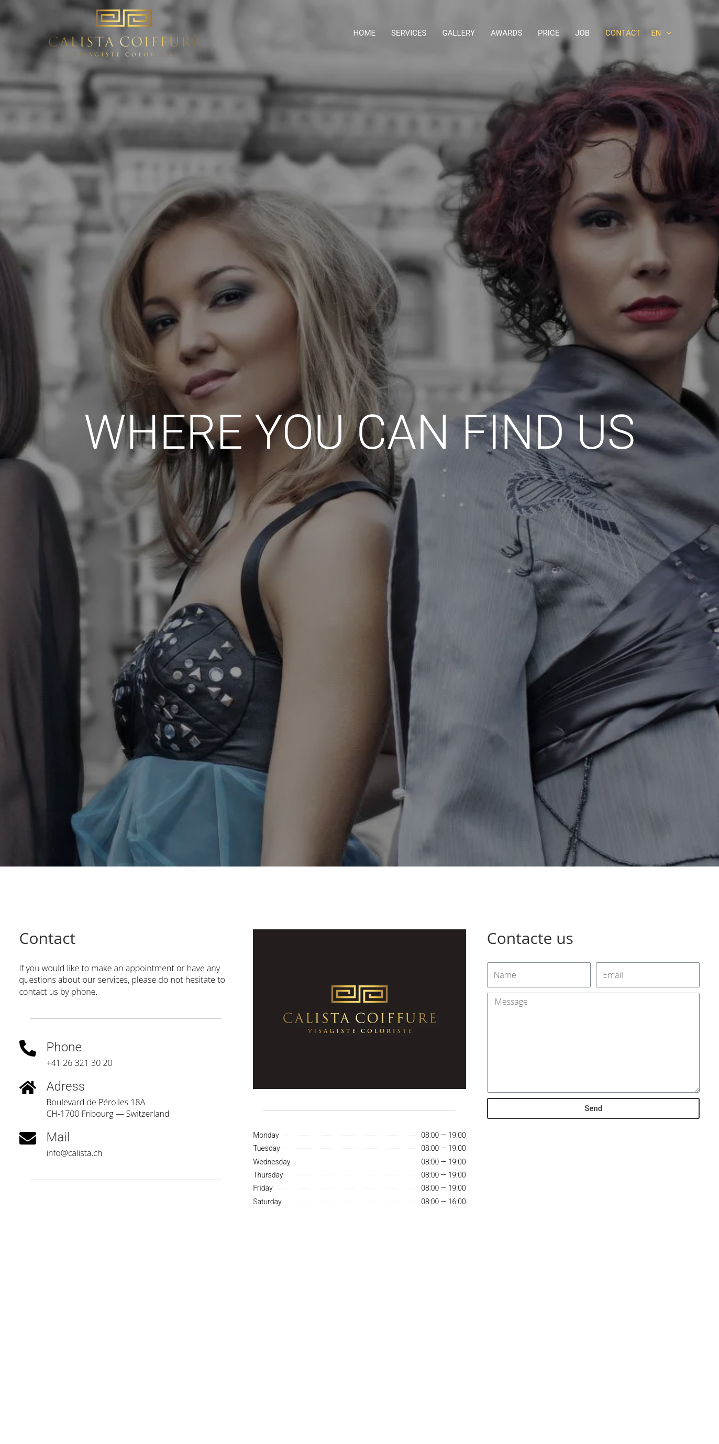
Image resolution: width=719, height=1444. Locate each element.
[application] (666, 33)
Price (548, 33)
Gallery (458, 33)
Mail (59, 1137)
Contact (622, 33)
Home (364, 33)
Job (582, 33)
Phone (65, 1046)
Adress (66, 1086)
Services (408, 33)
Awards (506, 33)
